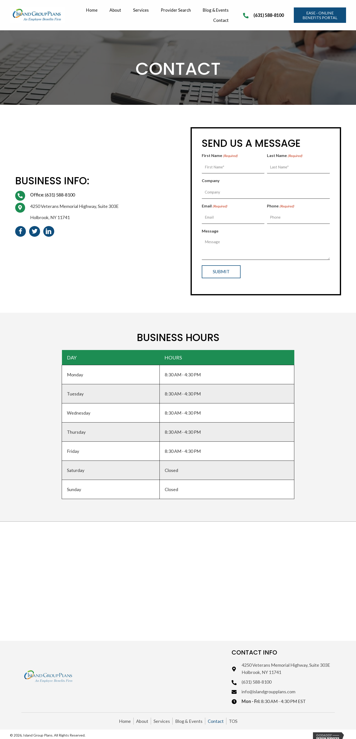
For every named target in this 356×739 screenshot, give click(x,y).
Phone (280, 203)
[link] (92, 9)
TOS (233, 717)
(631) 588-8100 (269, 15)
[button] (320, 15)
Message (210, 227)
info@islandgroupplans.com (268, 688)
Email (214, 203)
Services (161, 717)
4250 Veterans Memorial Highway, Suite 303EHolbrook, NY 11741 (286, 665)
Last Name (284, 155)
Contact (216, 717)
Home (125, 717)
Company (211, 179)
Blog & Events (189, 717)
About (142, 717)
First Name (220, 155)
